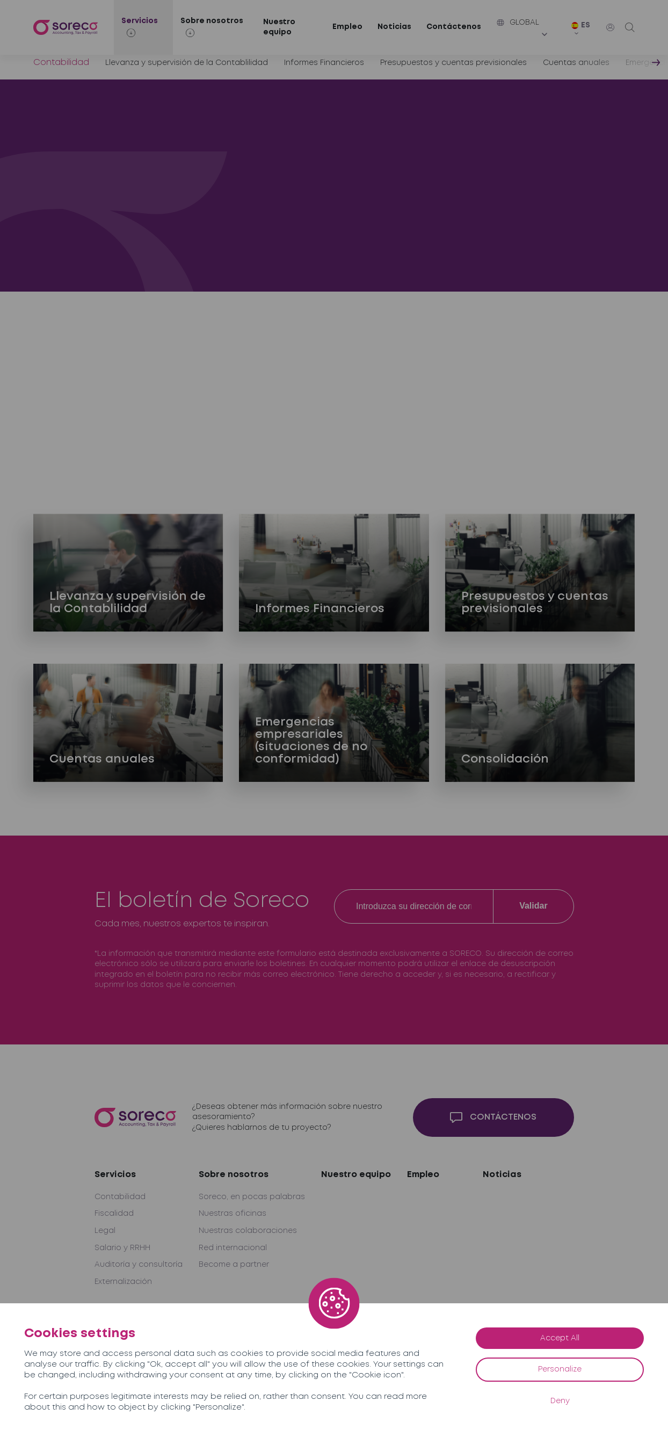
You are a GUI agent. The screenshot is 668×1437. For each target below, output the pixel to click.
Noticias (394, 27)
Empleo (347, 27)
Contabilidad (120, 1197)
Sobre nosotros (233, 1175)
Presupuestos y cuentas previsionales (453, 63)
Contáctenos (453, 27)
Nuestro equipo (279, 27)
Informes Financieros (324, 63)
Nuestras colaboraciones (248, 1231)
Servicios (115, 1175)
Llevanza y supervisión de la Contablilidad (186, 63)
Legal (105, 1231)
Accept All (559, 1338)
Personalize (560, 1369)
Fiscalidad (114, 1213)
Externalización (123, 1282)
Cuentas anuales (576, 63)
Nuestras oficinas (232, 1213)
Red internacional (233, 1248)
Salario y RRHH (122, 1248)
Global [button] (518, 22)
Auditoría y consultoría (139, 1264)
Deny (560, 1401)
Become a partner (234, 1264)
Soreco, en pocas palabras (252, 1197)
